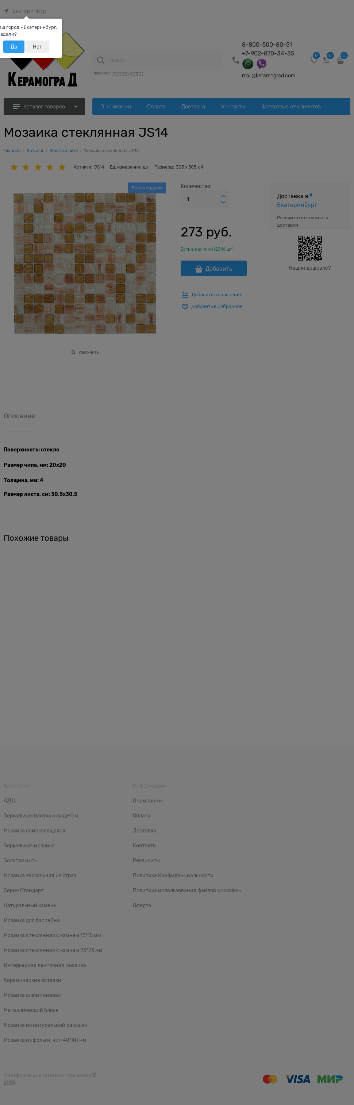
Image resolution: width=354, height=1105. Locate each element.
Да (14, 47)
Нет (37, 47)
